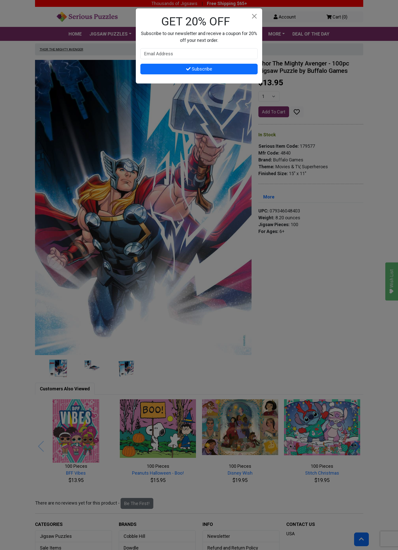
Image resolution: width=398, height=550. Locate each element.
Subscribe (199, 69)
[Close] (254, 16)
